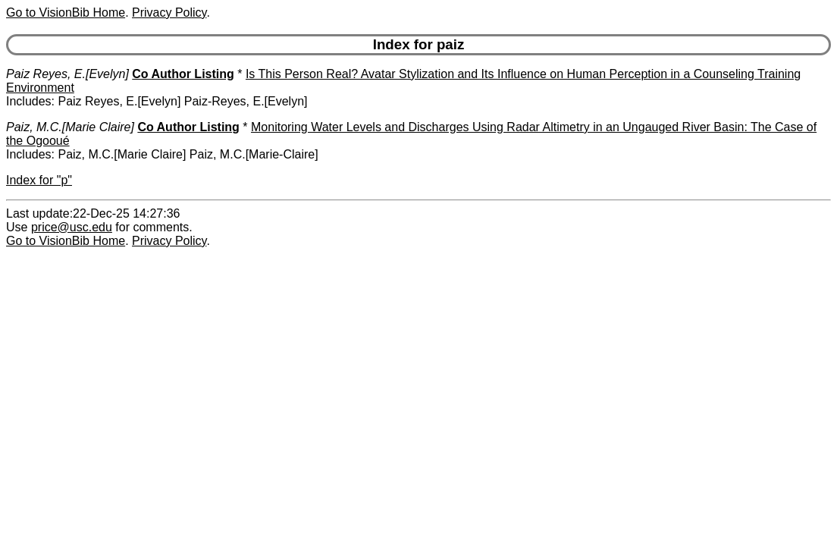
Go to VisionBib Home (65, 12)
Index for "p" (39, 180)
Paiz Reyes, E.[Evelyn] (67, 73)
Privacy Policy (169, 12)
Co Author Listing (183, 73)
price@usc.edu (71, 227)
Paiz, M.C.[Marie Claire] (70, 127)
